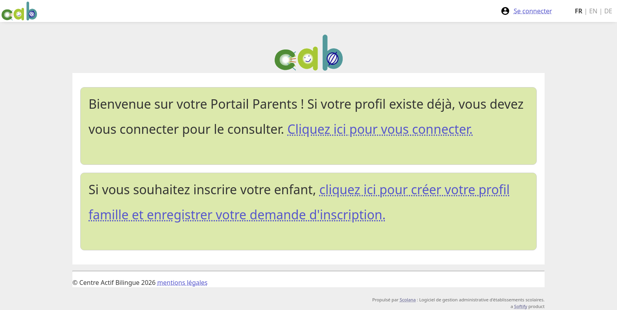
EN (593, 11)
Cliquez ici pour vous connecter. (380, 128)
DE (608, 11)
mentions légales (182, 282)
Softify (520, 306)
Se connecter (526, 11)
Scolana (408, 300)
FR (578, 11)
